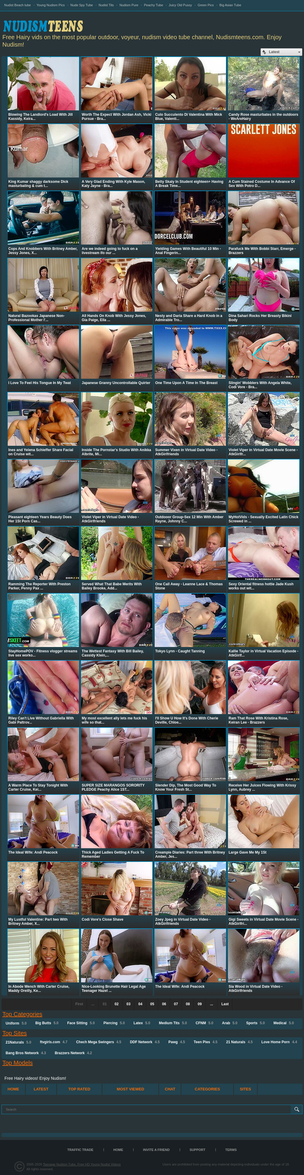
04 (140, 1004)
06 (164, 1004)
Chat (170, 1089)
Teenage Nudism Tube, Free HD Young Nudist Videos (82, 1164)
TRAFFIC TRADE (80, 1150)
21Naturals (18, 1042)
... (211, 1004)
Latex (142, 1023)
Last (225, 1004)
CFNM (204, 1023)
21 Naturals (239, 1042)
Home (13, 1089)
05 (152, 1004)
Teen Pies (206, 1042)
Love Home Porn (279, 1042)
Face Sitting (81, 1023)
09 (200, 1004)
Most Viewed (130, 1089)
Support (197, 1150)
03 (128, 1004)
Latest (41, 1089)
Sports (255, 1023)
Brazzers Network (73, 1053)
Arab (230, 1023)
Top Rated (79, 1089)
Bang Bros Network (26, 1053)
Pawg (176, 1042)
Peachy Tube (153, 5)
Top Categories (22, 1014)
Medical (283, 1023)
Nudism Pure (128, 5)
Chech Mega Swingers (98, 1042)
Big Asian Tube (230, 5)
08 (188, 1004)
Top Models (17, 1063)
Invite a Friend (156, 1150)
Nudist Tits (106, 5)
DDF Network (145, 1042)
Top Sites (14, 1033)
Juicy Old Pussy (180, 5)
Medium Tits (173, 1023)
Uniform (16, 1023)
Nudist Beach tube (17, 5)
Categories (207, 1089)
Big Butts (46, 1023)
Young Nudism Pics (51, 5)
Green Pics (206, 5)
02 (116, 1004)
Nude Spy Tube (81, 5)
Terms (231, 1150)
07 (176, 1004)
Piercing (114, 1023)
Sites (245, 1089)
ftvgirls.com (53, 1042)
